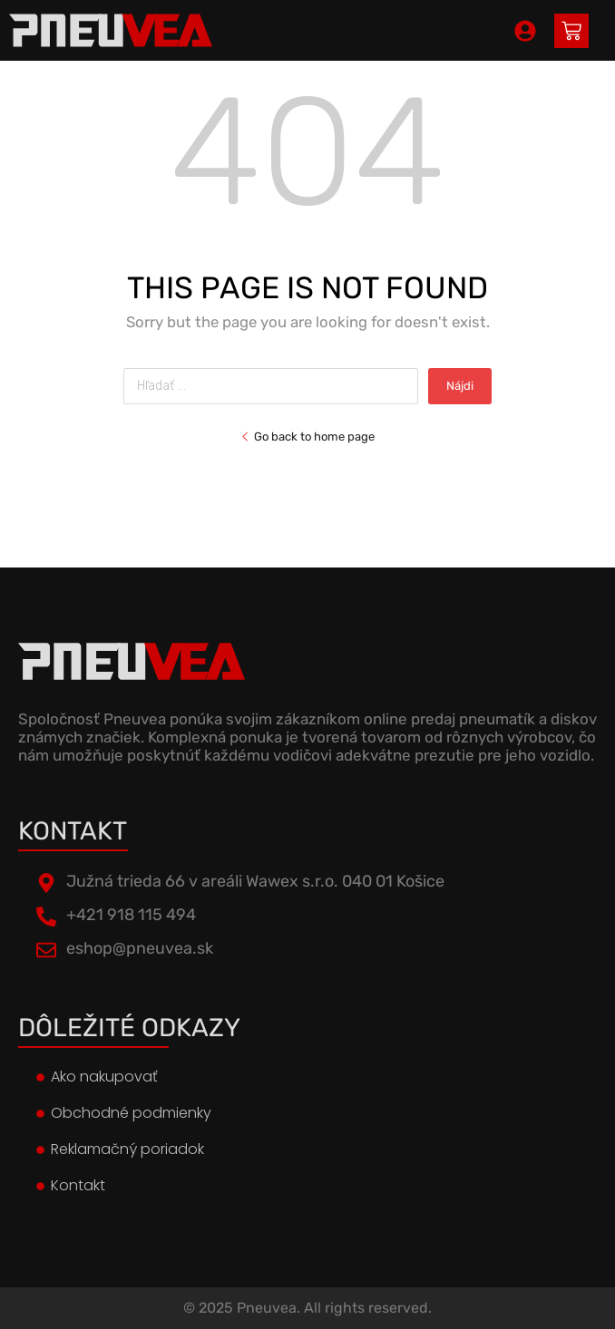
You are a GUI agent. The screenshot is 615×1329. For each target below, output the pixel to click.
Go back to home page (307, 436)
